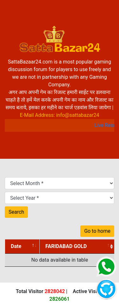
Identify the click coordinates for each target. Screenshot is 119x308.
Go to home (97, 231)
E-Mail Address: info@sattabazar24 (59, 115)
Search (16, 212)
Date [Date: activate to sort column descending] (16, 246)
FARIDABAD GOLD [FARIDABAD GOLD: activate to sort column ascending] (66, 246)
